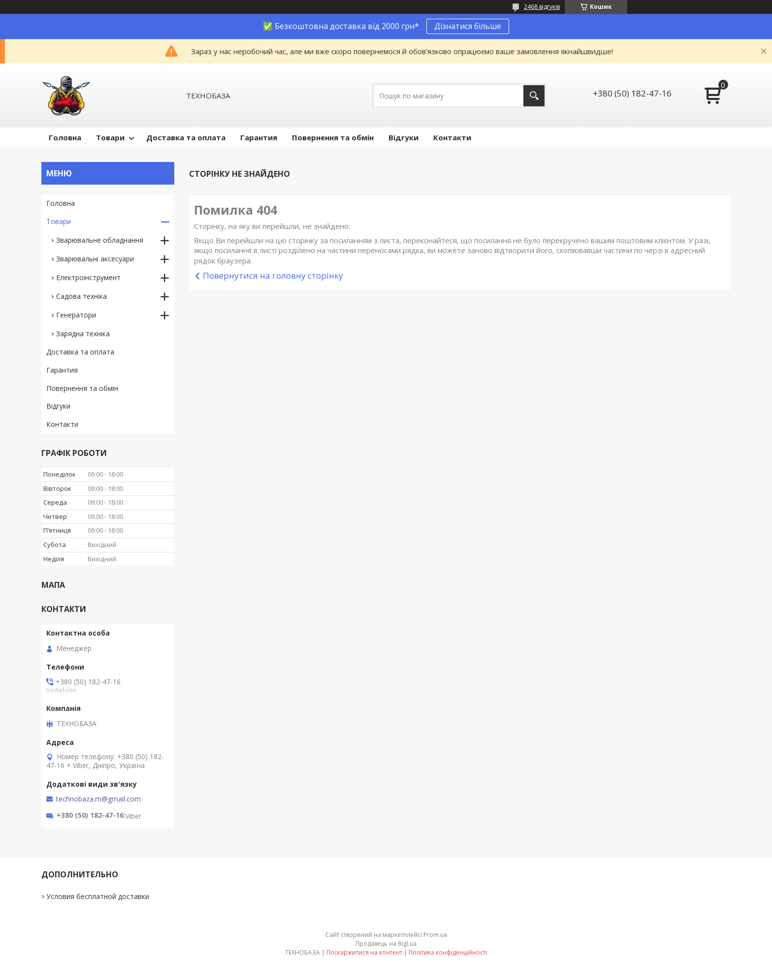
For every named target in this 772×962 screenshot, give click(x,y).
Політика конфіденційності (448, 952)
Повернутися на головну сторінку (273, 275)
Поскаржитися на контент (364, 952)
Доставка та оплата (185, 137)
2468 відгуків (542, 6)
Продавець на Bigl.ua (386, 943)
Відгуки (403, 137)
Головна (65, 137)
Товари (110, 137)
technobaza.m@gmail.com (98, 799)
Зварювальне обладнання (99, 240)
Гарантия (258, 137)
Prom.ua (435, 934)
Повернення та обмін (333, 137)
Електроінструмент (88, 277)
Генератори (76, 315)
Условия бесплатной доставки (97, 896)
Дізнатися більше (467, 26)
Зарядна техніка (83, 333)
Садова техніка (81, 296)
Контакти (452, 137)
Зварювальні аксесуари (95, 258)
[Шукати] (534, 95)
